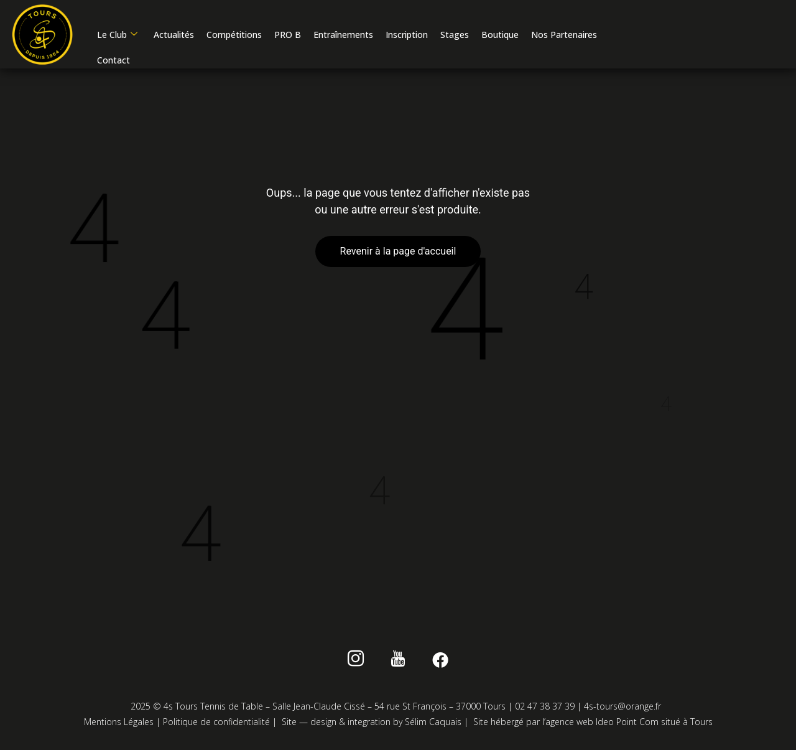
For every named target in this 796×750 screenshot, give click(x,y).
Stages (454, 34)
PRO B (287, 34)
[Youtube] (398, 661)
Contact (113, 60)
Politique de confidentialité (216, 722)
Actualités (174, 34)
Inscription (407, 34)
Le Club (117, 34)
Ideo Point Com (627, 722)
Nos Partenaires (564, 34)
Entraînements (343, 34)
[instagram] (358, 661)
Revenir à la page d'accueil (398, 251)
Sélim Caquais (433, 722)
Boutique (500, 34)
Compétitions (234, 34)
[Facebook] (438, 661)
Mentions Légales (119, 722)
